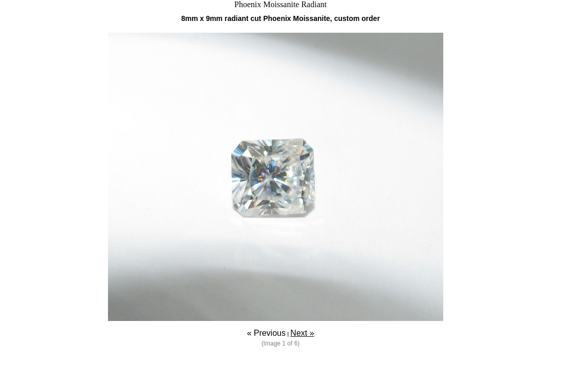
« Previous (266, 333)
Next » (302, 333)
